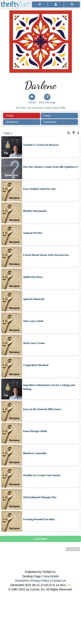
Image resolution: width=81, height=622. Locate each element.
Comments (50, 121)
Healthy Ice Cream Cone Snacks (42, 475)
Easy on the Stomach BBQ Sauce (42, 409)
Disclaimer (22, 580)
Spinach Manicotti (33, 299)
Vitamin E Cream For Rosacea (41, 144)
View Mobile (51, 576)
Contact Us (59, 580)
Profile (10, 115)
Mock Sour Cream (34, 343)
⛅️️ (69, 585)
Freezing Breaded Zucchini (38, 519)
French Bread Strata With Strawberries (46, 254)
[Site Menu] (40, 4)
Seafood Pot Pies (32, 232)
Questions (12, 121)
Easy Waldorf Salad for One (39, 188)
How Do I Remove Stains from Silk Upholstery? (50, 166)
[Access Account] (56, 4)
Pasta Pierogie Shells (35, 431)
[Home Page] (15, 2)
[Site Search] (72, 4)
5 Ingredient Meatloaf (35, 365)
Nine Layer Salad (33, 321)
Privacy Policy (40, 580)
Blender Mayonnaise (35, 210)
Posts (47, 115)
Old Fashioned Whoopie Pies (39, 497)
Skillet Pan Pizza (32, 276)
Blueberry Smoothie (34, 453)
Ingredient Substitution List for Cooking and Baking (49, 387)
